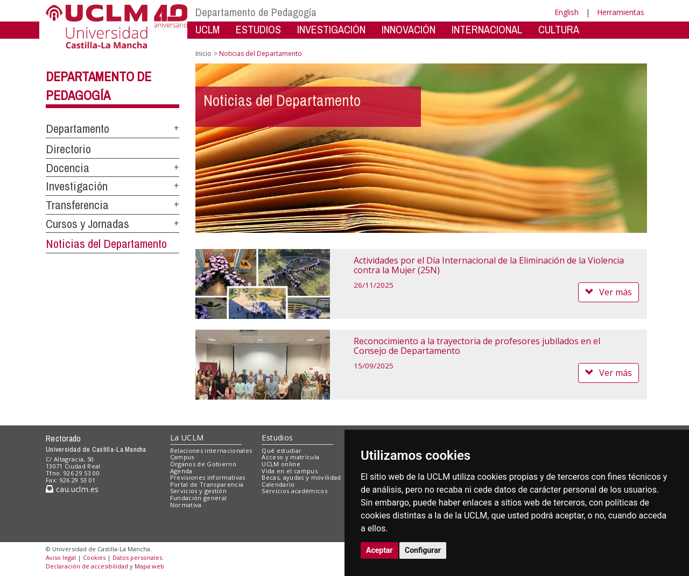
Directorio (68, 149)
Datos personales (137, 557)
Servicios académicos (294, 491)
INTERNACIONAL (487, 29)
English (566, 12)
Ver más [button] (608, 292)
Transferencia (77, 205)
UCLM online (281, 464)
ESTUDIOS (258, 29)
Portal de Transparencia (207, 484)
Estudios (277, 437)
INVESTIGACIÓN (331, 29)
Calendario (278, 484)
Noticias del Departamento (106, 244)
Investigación (77, 186)
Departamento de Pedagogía (256, 12)
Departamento (77, 128)
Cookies (94, 557)
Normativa (186, 505)
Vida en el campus (290, 471)
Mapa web (149, 566)
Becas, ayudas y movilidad (301, 477)
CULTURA (558, 29)
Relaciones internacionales (211, 450)
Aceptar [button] (379, 550)
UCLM (207, 29)
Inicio (203, 53)
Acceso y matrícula (290, 457)
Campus (182, 457)
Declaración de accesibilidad (87, 566)
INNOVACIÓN (408, 29)
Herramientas (620, 12)
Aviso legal (61, 557)
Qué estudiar (281, 450)
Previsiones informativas (207, 477)
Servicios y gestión (198, 491)
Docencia (67, 168)
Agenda (181, 471)
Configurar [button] (423, 550)
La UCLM (187, 437)
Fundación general (198, 498)
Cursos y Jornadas (87, 224)
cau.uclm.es (72, 489)
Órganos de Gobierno (203, 464)
